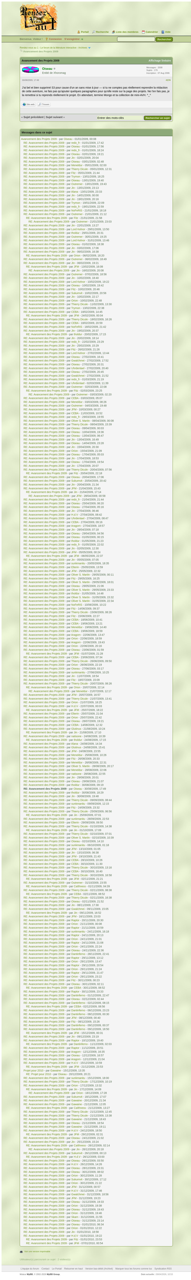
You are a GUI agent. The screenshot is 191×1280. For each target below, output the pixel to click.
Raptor (75, 920)
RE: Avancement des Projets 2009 (44, 142)
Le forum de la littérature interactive (58, 47)
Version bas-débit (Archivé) (99, 1268)
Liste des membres (127, 31)
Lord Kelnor (78, 229)
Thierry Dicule (79, 169)
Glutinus (76, 728)
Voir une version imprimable (37, 1251)
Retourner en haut (73, 1268)
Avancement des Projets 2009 (39, 138)
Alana (74, 191)
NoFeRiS (76, 210)
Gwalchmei (78, 360)
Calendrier (152, 31)
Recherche (102, 31)
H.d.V (74, 514)
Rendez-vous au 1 (29, 47)
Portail (85, 31)
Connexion (55, 39)
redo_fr (75, 142)
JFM (76, 266)
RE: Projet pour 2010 (38, 1074)
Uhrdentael (78, 368)
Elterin (75, 567)
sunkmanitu (78, 563)
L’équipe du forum (30, 1268)
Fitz (73, 172)
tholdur (75, 232)
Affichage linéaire (160, 60)
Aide (168, 31)
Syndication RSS (163, 1268)
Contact (45, 1268)
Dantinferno (78, 953)
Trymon (75, 176)
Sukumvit (76, 293)
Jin (73, 157)
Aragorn (76, 525)
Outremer (77, 184)
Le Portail (57, 1268)
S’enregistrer (72, 39)
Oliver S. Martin (80, 420)
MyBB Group (53, 1274)
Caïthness (80, 886)
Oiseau (68, 138)
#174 (168, 80)
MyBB (30, 1274)
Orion (77, 255)
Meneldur (76, 165)
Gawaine (55, 1070)
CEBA (74, 311)
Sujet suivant (54, 117)
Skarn (74, 1216)
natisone (76, 736)
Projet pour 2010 (33, 1070)
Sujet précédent (34, 117)
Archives (82, 47)
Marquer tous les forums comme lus (133, 1268)
